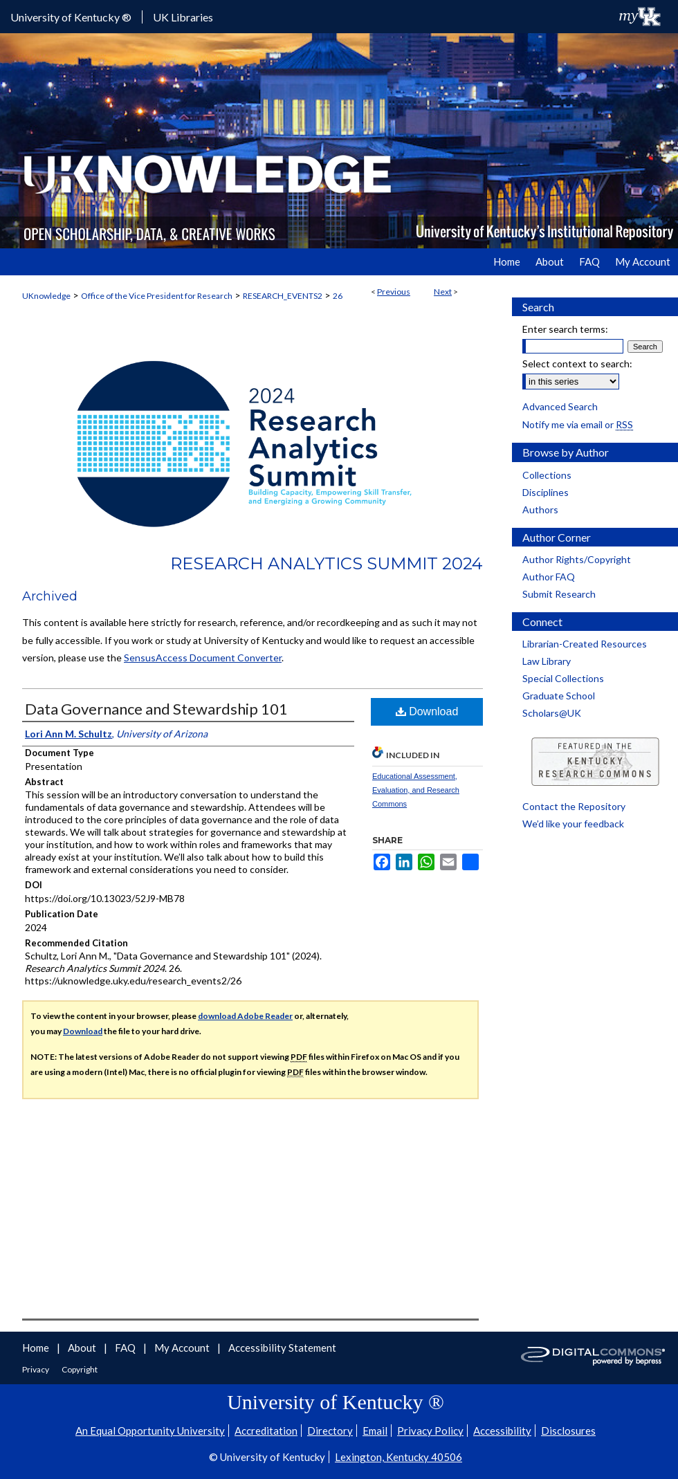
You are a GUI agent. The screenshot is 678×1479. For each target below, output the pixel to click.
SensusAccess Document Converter (203, 657)
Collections (546, 475)
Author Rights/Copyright (576, 559)
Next (443, 291)
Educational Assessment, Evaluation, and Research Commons (415, 790)
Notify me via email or (577, 424)
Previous (393, 291)
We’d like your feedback (573, 823)
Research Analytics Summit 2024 (326, 563)
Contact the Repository (573, 806)
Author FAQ (548, 576)
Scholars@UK (551, 713)
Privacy (36, 1369)
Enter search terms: (565, 329)
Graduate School (558, 695)
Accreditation (266, 1430)
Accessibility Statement (282, 1347)
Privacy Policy (430, 1430)
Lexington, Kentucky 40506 (398, 1457)
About (83, 1347)
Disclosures (568, 1430)
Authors (540, 509)
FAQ (126, 1347)
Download (427, 711)
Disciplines (545, 492)
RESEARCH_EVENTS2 (282, 296)
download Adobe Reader (245, 1016)
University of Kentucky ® (70, 17)
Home (36, 1347)
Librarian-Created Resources (584, 644)
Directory (330, 1430)
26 (337, 296)
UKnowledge (46, 296)
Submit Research (559, 594)
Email (375, 1430)
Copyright (80, 1369)
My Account (183, 1347)
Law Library (546, 661)
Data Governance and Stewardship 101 (156, 708)
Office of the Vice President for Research (156, 296)
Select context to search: (577, 363)
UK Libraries (183, 17)
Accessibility (502, 1430)
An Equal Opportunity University (150, 1430)
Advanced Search (560, 406)
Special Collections (563, 678)
